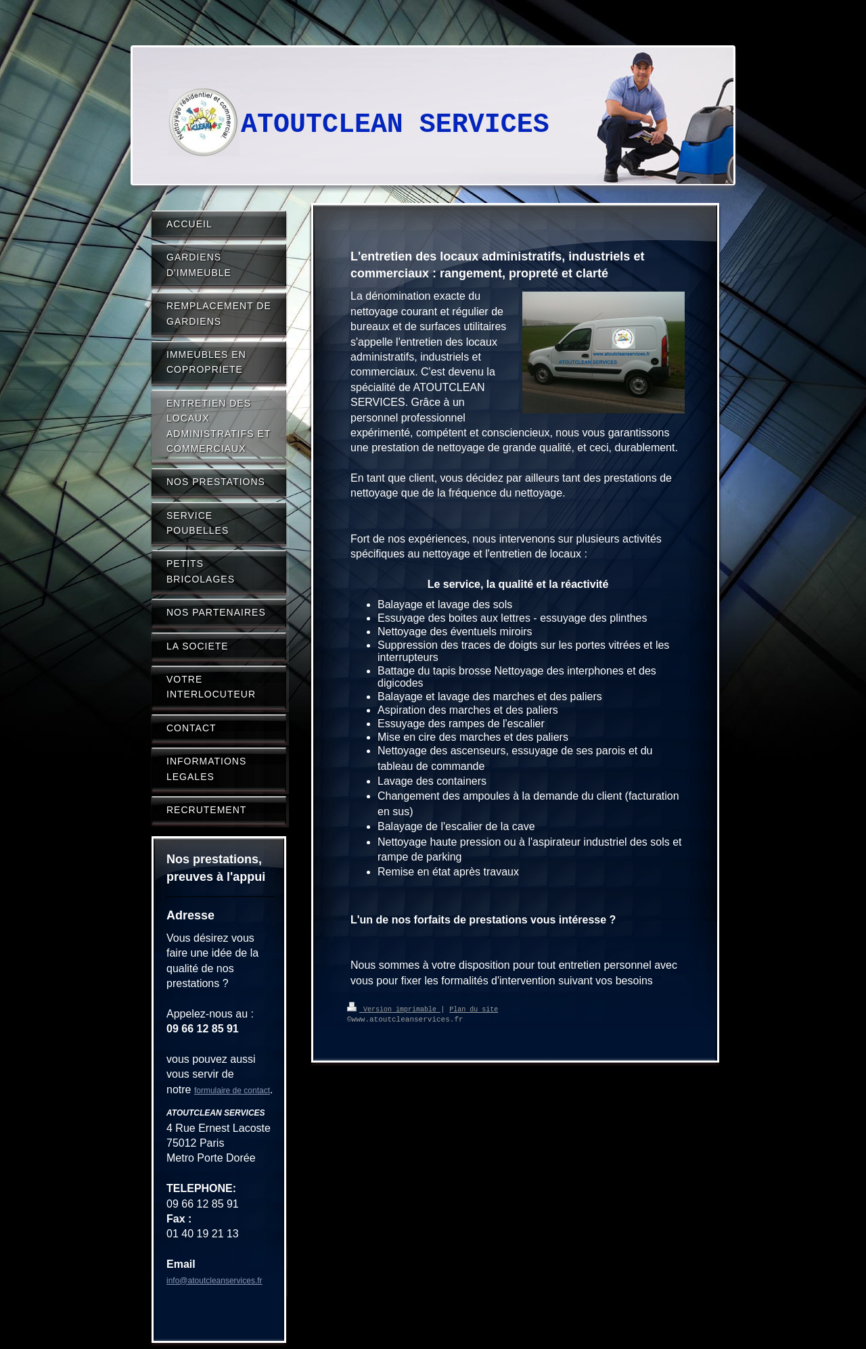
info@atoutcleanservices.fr (214, 1280)
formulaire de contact (232, 1090)
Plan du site (473, 1008)
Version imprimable (393, 1008)
